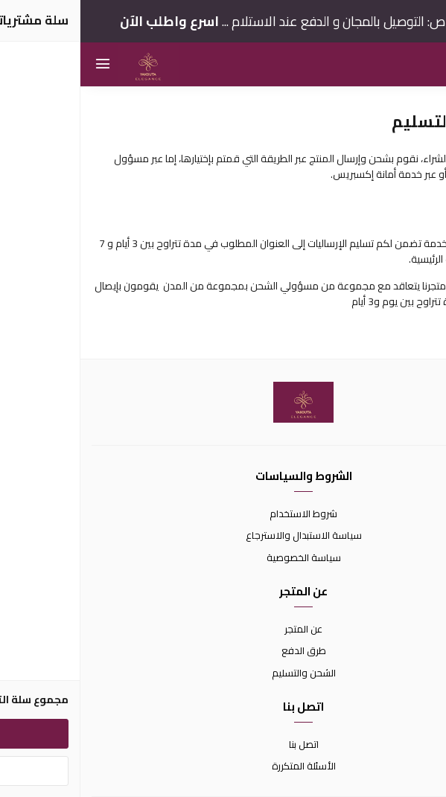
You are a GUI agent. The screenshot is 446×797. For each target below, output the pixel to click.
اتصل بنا (223, 744)
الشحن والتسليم (223, 673)
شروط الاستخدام (223, 514)
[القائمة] (22, 65)
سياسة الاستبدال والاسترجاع (223, 535)
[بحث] (423, 65)
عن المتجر (223, 629)
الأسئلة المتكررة (223, 766)
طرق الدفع (223, 651)
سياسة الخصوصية (223, 558)
